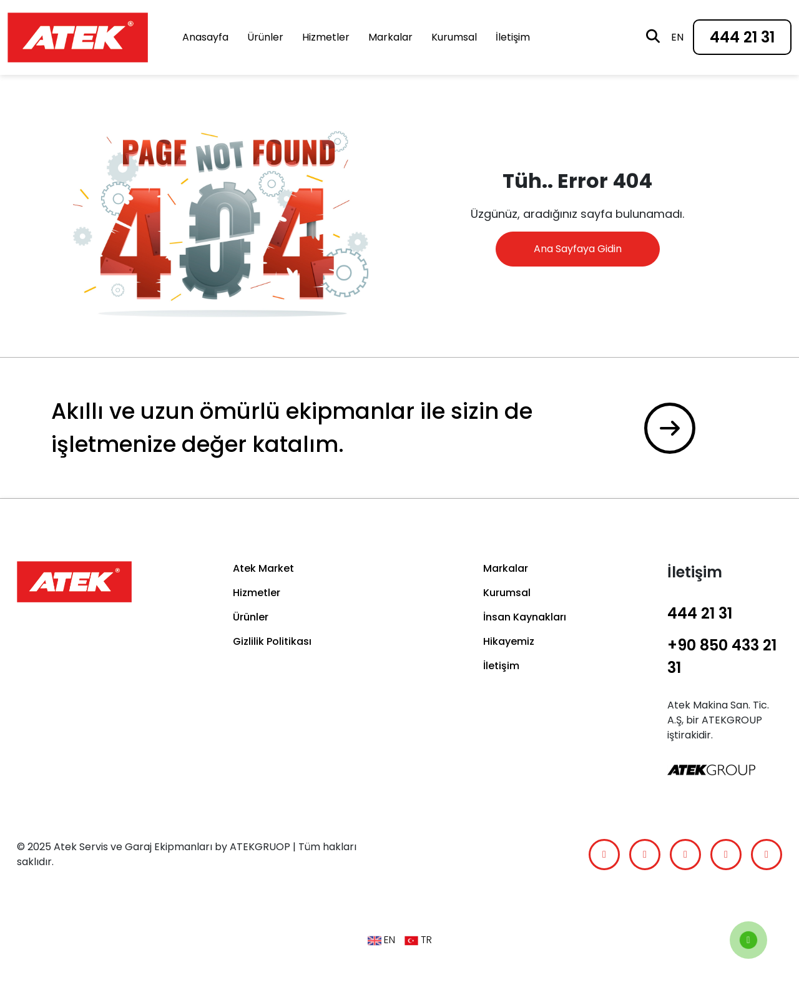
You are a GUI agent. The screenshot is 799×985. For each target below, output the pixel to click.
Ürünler (265, 37)
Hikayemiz (508, 641)
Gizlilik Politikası (272, 641)
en (677, 37)
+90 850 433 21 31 (722, 656)
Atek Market (263, 568)
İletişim (513, 37)
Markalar (390, 37)
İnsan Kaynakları (524, 617)
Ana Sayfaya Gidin (578, 249)
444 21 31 (742, 37)
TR (418, 940)
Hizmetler (326, 37)
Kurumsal (454, 37)
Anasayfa (205, 37)
